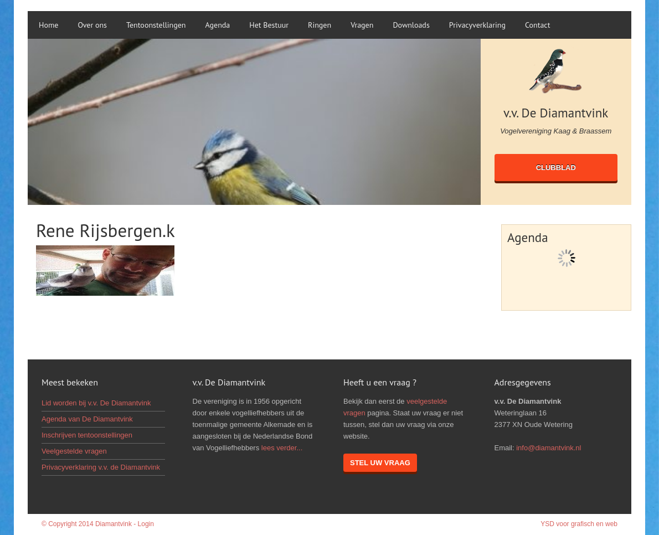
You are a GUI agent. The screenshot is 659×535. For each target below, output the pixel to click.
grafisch (582, 524)
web (611, 524)
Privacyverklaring (477, 25)
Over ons (92, 25)
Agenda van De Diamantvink (87, 419)
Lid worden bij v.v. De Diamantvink (96, 403)
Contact (537, 25)
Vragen (362, 25)
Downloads (411, 25)
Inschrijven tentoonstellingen (87, 435)
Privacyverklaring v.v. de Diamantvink (101, 467)
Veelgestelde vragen (74, 451)
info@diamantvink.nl (548, 448)
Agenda (217, 25)
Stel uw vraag (380, 463)
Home (48, 25)
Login (146, 524)
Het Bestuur (269, 25)
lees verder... (281, 448)
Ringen (319, 25)
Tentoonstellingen (156, 25)
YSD (547, 524)
